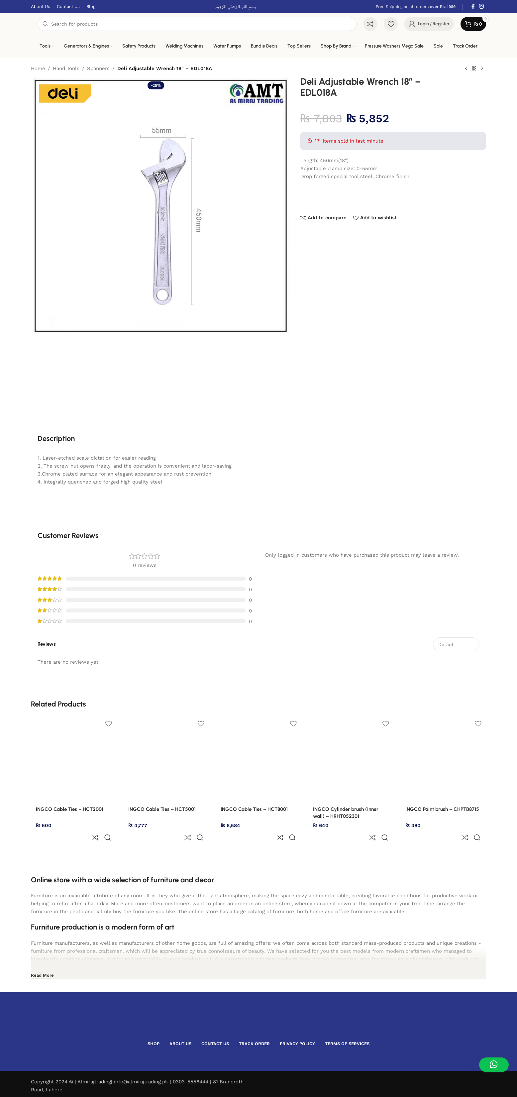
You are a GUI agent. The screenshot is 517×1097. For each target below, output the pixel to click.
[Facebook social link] (473, 6)
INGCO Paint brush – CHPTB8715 (442, 809)
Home (38, 68)
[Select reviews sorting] (456, 644)
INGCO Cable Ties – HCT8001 (254, 809)
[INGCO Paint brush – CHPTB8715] (443, 759)
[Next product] (482, 69)
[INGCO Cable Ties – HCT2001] (74, 759)
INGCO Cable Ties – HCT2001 (69, 809)
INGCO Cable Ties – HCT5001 (162, 809)
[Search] (197, 24)
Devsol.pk (78, 1086)
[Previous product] (466, 69)
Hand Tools (66, 68)
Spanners (98, 68)
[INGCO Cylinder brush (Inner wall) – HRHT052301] (351, 759)
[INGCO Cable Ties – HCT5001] (166, 759)
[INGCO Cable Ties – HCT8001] (258, 759)
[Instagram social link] (481, 6)
